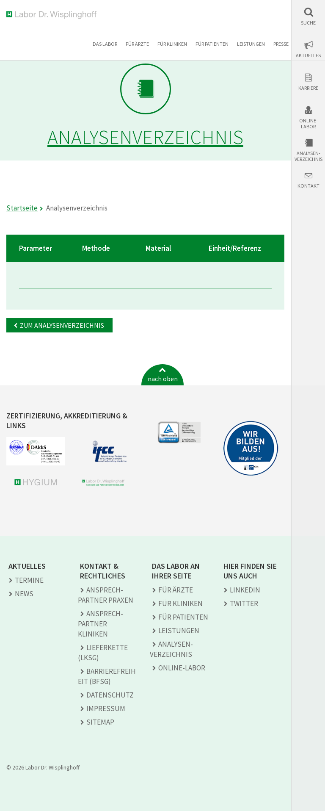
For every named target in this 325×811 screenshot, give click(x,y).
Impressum (105, 708)
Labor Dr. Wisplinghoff (53, 15)
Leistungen (251, 44)
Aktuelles (308, 55)
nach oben (163, 378)
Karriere (308, 88)
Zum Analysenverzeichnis (62, 325)
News (24, 593)
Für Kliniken (172, 44)
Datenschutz (110, 695)
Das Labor (105, 44)
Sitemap (100, 722)
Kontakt (308, 186)
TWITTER (244, 603)
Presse (281, 44)
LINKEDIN (245, 590)
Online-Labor (308, 124)
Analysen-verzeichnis (308, 156)
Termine (29, 580)
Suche (308, 23)
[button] (308, 16)
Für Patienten (212, 44)
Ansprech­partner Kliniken (100, 624)
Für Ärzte (137, 44)
